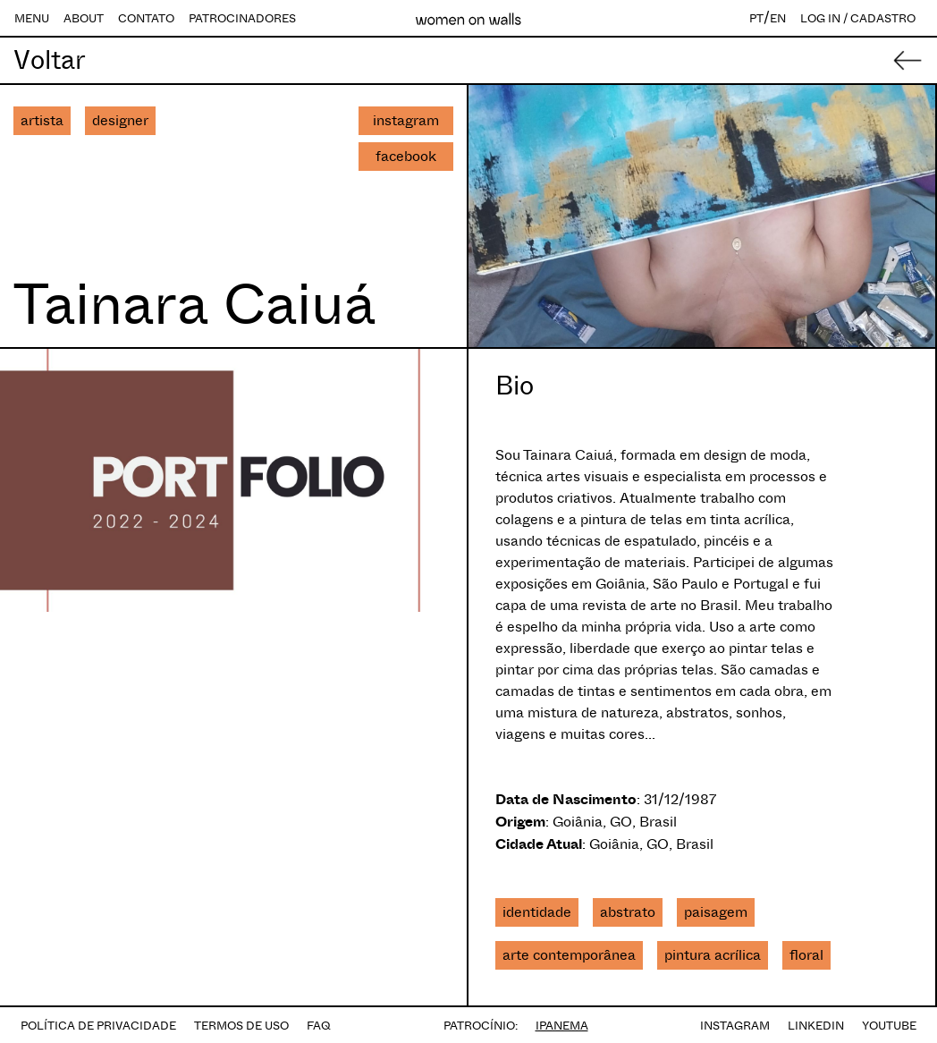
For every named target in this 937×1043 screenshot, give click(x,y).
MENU (31, 18)
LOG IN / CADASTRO (858, 18)
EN (778, 18)
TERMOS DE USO (241, 1025)
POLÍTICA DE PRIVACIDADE (98, 1025)
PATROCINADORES (242, 18)
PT (756, 18)
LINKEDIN (816, 1025)
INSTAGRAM (735, 1025)
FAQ (319, 1025)
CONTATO (146, 18)
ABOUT (83, 18)
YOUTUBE (889, 1025)
